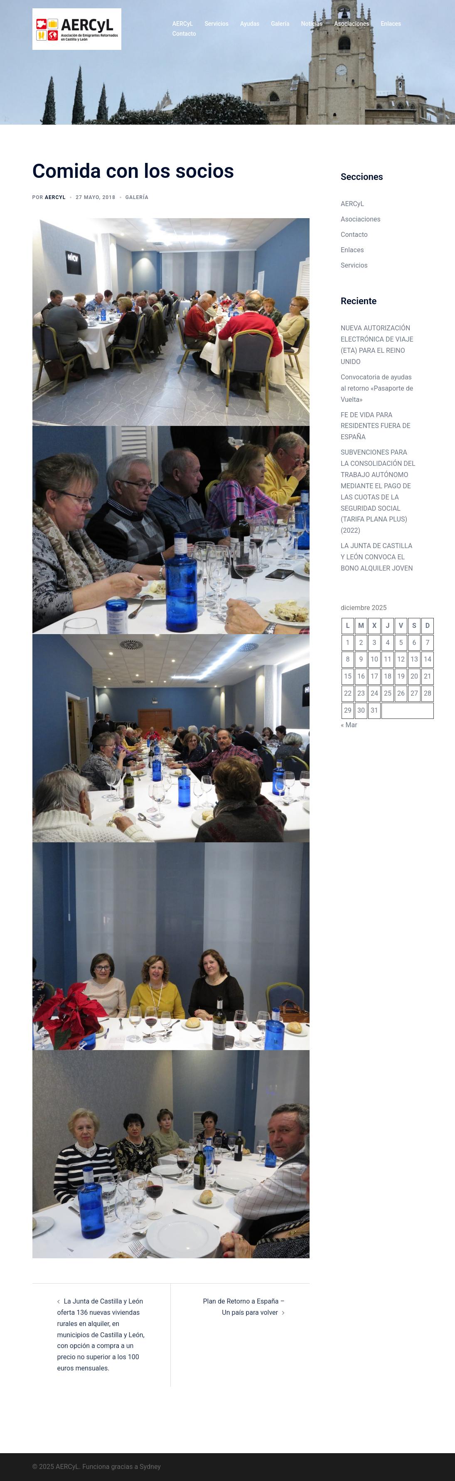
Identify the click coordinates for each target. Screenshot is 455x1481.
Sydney (150, 1467)
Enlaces (391, 23)
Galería (280, 23)
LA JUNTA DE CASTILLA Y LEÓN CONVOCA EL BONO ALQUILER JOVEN (377, 557)
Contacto (184, 33)
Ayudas (249, 23)
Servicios (216, 23)
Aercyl (55, 197)
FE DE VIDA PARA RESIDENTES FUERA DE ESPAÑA (376, 426)
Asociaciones (351, 23)
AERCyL (182, 23)
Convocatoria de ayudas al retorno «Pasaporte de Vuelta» (377, 388)
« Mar (349, 725)
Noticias (312, 23)
